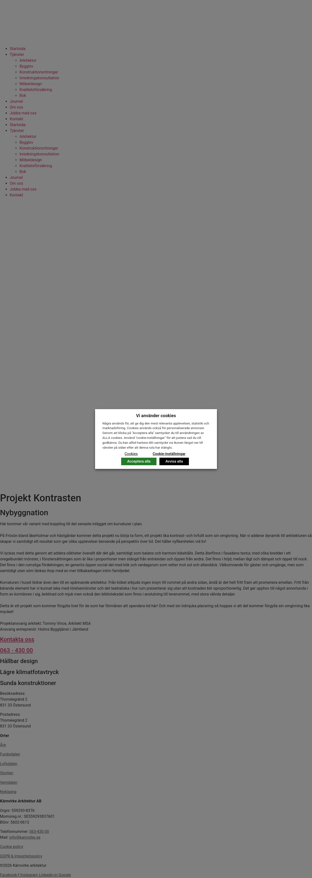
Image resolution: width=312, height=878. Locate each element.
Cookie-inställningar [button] (169, 454)
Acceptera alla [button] (139, 461)
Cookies (131, 454)
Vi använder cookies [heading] (156, 415)
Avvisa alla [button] (174, 461)
